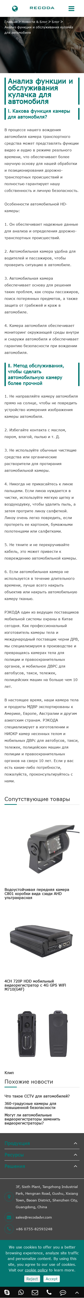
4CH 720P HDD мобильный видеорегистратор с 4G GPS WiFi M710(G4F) (35, 985)
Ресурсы (14, 1154)
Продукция (17, 1143)
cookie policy (36, 1270)
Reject (32, 1279)
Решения (14, 1166)
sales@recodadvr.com (28, 1217)
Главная (10, 22)
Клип (9, 1073)
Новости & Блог (34, 22)
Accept (52, 1279)
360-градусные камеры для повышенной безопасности (30, 1106)
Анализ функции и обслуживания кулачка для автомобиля (38, 29)
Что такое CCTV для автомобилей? (37, 1096)
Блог (56, 22)
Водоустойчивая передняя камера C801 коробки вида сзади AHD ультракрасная (36, 894)
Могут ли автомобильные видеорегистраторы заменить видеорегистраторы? (32, 1119)
